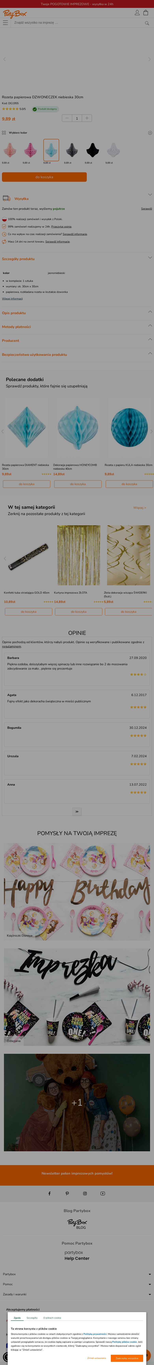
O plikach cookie (52, 1317)
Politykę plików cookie (124, 1341)
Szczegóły (32, 1317)
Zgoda (17, 1317)
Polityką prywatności (95, 1334)
